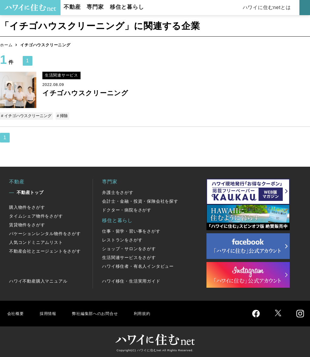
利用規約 (153, 312)
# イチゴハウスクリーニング (27, 115)
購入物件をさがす (27, 206)
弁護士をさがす (118, 191)
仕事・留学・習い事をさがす (131, 230)
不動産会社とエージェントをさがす (45, 250)
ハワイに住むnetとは (268, 7)
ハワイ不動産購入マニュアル (38, 280)
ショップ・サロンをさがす (129, 247)
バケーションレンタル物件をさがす (45, 232)
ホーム (6, 45)
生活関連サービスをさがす (129, 256)
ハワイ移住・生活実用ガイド (131, 280)
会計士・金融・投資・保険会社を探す (140, 200)
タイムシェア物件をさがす (36, 215)
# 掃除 (62, 115)
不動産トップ (30, 191)
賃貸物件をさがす (27, 223)
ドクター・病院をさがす (126, 209)
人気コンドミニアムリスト (36, 241)
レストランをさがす (122, 239)
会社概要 (16, 312)
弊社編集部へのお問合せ (102, 312)
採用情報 (50, 312)
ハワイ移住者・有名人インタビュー (138, 265)
